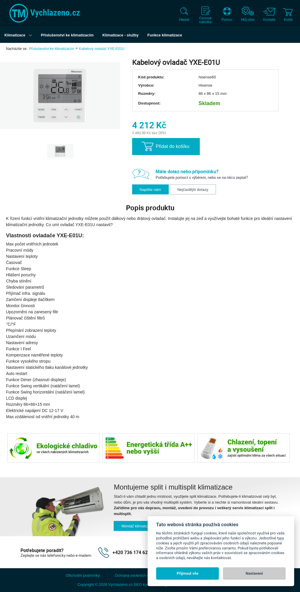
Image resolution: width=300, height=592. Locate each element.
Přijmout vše (187, 573)
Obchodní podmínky (83, 575)
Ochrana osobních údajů (135, 575)
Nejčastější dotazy (192, 189)
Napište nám (150, 189)
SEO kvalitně (145, 584)
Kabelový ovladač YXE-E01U (102, 49)
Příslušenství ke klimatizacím (51, 49)
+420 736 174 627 (131, 552)
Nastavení (254, 573)
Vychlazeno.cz (120, 584)
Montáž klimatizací (137, 526)
